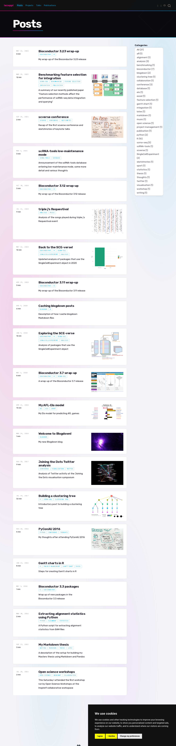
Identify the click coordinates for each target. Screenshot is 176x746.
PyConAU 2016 (49, 529)
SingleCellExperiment (49, 254)
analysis (43, 212)
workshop (57, 675)
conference (53, 120)
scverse (43, 120)
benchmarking (56, 81)
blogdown (43, 309)
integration (45, 85)
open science (45, 675)
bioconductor (45, 54)
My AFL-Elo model (51, 405)
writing (43, 648)
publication (58, 85)
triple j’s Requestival (53, 209)
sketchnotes (66, 120)
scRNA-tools (45, 158)
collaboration (70, 675)
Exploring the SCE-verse (56, 333)
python (42, 532)
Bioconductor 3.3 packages (58, 586)
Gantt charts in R (51, 563)
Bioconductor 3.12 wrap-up (58, 186)
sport (53, 409)
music (52, 212)
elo (46, 409)
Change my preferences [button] (130, 736)
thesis (62, 648)
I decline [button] (111, 736)
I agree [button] (100, 736)
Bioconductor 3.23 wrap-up (58, 51)
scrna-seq (44, 81)
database (56, 158)
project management (52, 566)
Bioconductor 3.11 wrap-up (58, 282)
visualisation (58, 469)
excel (78, 566)
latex (70, 648)
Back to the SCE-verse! (55, 247)
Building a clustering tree (56, 496)
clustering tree (61, 499)
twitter (70, 469)
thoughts (64, 532)
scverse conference (53, 117)
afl (41, 409)
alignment (52, 621)
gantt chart (68, 566)
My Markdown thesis (53, 644)
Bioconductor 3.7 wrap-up (57, 373)
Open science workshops (56, 672)
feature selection (72, 81)
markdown (53, 648)
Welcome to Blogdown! (54, 433)
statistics (63, 621)
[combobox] (169, 5)
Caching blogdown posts (56, 306)
